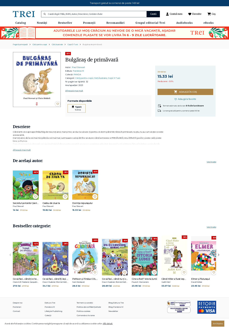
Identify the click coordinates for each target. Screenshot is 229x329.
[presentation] (10, 254)
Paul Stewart (78, 67)
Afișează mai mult (74, 90)
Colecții (48, 315)
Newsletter (113, 311)
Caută (153, 13)
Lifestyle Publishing (53, 311)
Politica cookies (83, 311)
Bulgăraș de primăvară (92, 44)
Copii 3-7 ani (72, 44)
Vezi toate (211, 162)
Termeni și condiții (85, 303)
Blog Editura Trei (116, 303)
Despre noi (17, 303)
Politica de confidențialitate (89, 307)
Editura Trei (50, 303)
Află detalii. (108, 323)
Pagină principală (20, 44)
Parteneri (17, 307)
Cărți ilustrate (57, 44)
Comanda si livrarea (86, 315)
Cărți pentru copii (39, 44)
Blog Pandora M (116, 307)
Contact (16, 311)
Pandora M (78, 71)
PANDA (77, 74)
